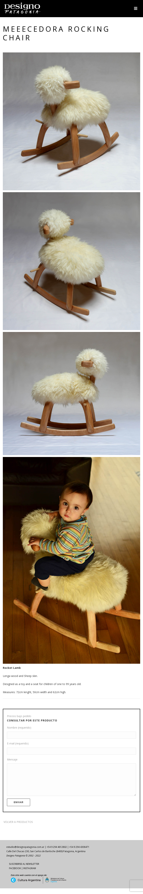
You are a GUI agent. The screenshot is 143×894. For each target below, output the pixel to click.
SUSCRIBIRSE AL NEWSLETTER (24, 869)
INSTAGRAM (29, 874)
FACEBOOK (15, 874)
